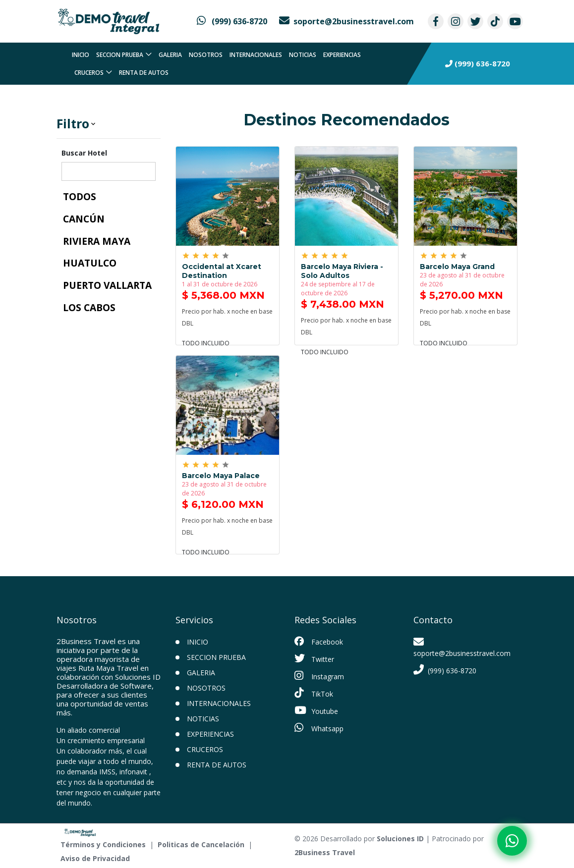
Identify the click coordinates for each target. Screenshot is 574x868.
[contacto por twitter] (475, 21)
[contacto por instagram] (455, 21)
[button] (109, 123)
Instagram (319, 675)
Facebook (318, 642)
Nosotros (206, 55)
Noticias (302, 55)
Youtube (316, 710)
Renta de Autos (144, 72)
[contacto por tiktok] (495, 21)
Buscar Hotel (84, 153)
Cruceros (89, 72)
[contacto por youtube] (515, 21)
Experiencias (342, 55)
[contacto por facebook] (436, 21)
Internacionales (256, 55)
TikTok (313, 693)
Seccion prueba (119, 55)
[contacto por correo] (346, 21)
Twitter (314, 658)
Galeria (170, 55)
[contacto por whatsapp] (232, 21)
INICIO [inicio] (80, 55)
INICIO (197, 642)
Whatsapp (319, 727)
